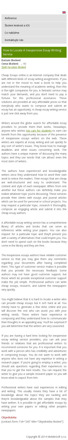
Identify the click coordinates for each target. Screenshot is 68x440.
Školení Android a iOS (17, 25)
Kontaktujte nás (14, 40)
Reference (11, 18)
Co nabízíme (12, 32)
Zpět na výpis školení (13, 67)
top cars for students (38, 130)
